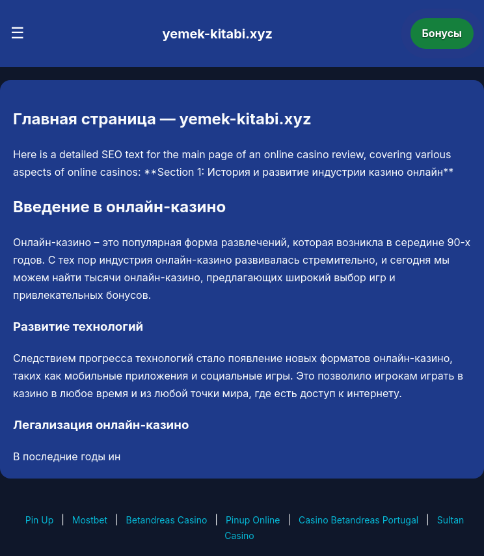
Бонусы (442, 33)
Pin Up (39, 519)
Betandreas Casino (167, 519)
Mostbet (89, 519)
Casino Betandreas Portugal (358, 519)
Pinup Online (253, 519)
